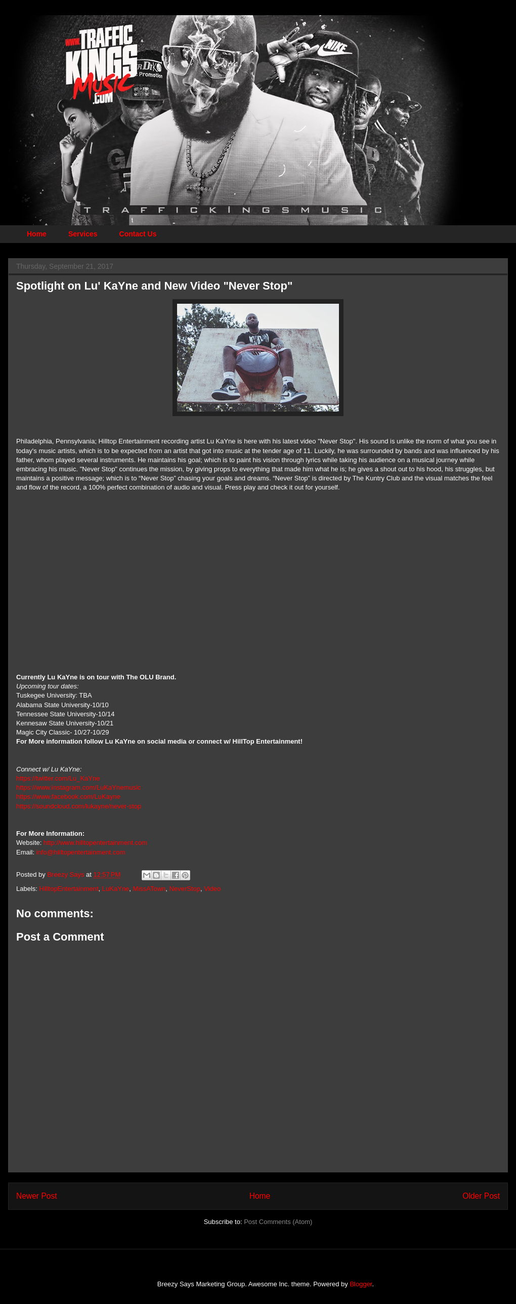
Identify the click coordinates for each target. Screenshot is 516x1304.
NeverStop (184, 888)
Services (83, 234)
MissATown (149, 888)
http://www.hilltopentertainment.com (95, 842)
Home (37, 234)
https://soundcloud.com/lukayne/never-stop (78, 806)
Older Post (481, 1196)
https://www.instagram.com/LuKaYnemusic (78, 787)
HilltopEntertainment (69, 888)
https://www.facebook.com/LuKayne (68, 796)
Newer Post (36, 1196)
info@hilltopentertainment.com (80, 852)
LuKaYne (116, 888)
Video (212, 888)
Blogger (361, 1284)
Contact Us (138, 234)
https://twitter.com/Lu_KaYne (58, 778)
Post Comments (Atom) (278, 1222)
